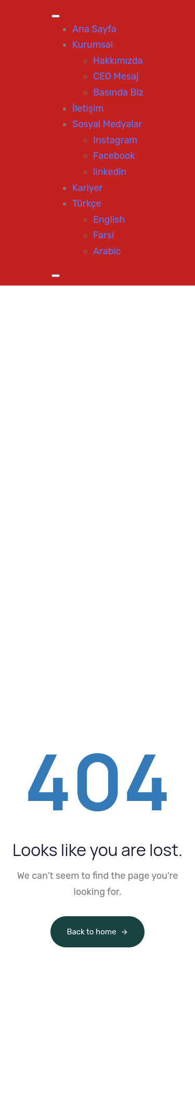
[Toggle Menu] (55, 16)
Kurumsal (92, 44)
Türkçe (86, 203)
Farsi (103, 235)
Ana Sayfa (94, 29)
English (109, 219)
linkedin (110, 172)
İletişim (87, 108)
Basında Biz (118, 92)
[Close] (55, 275)
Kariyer (87, 188)
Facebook (114, 155)
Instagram (115, 140)
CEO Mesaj (116, 76)
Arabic (107, 251)
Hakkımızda (118, 60)
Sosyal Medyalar (107, 124)
